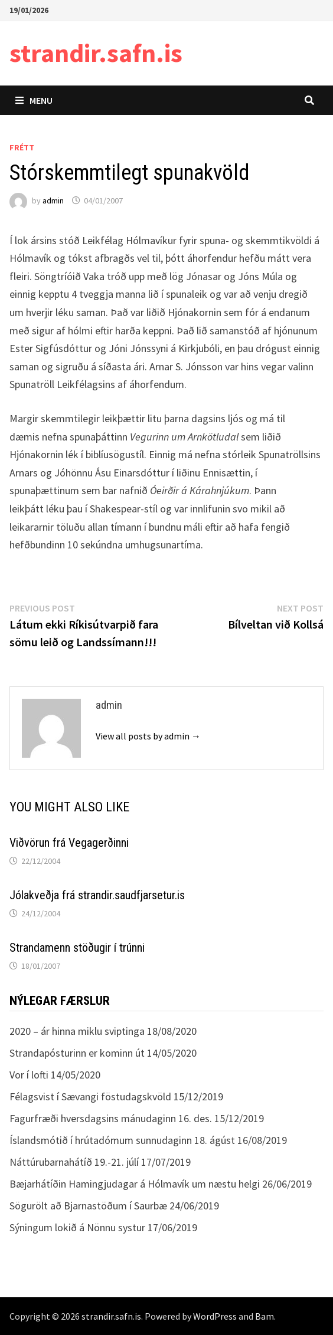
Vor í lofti (28, 1074)
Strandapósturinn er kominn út (77, 1053)
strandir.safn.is (95, 53)
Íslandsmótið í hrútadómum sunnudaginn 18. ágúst (122, 1140)
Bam (264, 1316)
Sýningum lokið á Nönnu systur (77, 1227)
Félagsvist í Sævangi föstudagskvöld (90, 1096)
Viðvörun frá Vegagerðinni (69, 843)
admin (53, 200)
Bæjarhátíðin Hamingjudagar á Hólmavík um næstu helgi (134, 1184)
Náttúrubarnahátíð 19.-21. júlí (74, 1162)
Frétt (21, 147)
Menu (34, 100)
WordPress (215, 1316)
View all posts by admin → (148, 736)
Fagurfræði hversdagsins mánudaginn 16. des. (110, 1118)
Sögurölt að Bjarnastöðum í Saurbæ (88, 1205)
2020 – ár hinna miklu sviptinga (77, 1031)
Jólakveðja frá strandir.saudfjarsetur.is (97, 895)
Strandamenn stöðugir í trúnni (77, 948)
